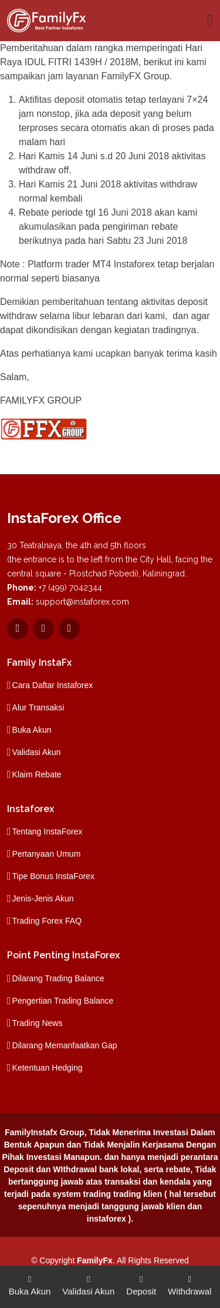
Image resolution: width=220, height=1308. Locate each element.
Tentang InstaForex (47, 831)
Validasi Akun (36, 752)
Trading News (37, 1023)
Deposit (141, 1284)
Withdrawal (189, 1284)
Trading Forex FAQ (47, 921)
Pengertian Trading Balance (63, 1001)
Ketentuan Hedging (47, 1068)
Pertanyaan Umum (46, 854)
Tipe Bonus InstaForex (53, 876)
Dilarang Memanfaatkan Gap (64, 1045)
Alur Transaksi (38, 707)
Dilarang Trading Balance (58, 978)
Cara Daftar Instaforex (52, 685)
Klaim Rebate (37, 774)
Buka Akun (32, 730)
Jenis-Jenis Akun (43, 898)
